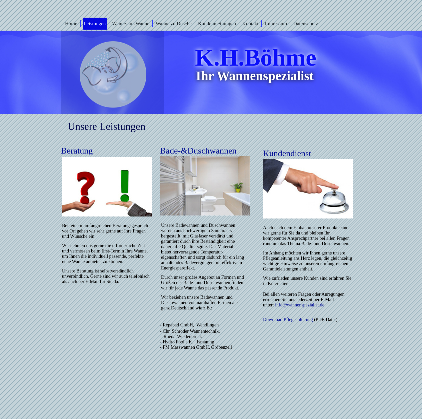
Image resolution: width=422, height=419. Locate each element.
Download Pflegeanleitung (288, 319)
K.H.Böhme (255, 57)
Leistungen (95, 23)
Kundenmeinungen (217, 23)
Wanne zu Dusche (174, 23)
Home (71, 23)
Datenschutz (305, 23)
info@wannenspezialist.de (299, 304)
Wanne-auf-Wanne (130, 23)
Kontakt (250, 23)
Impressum (276, 23)
